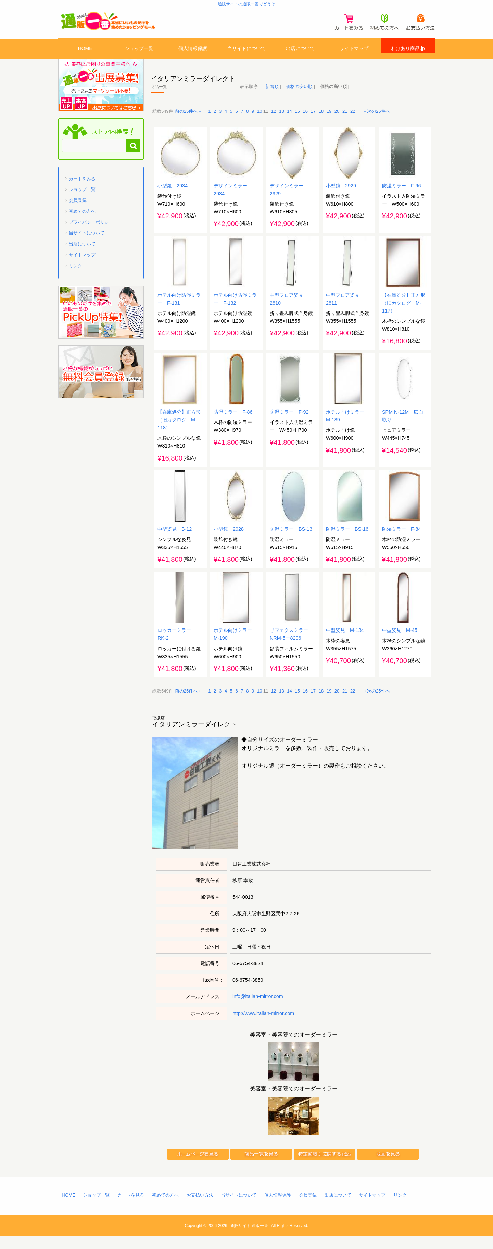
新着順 (272, 92)
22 (352, 117)
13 (281, 117)
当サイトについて (246, 49)
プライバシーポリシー (91, 228)
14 (289, 117)
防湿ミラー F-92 (289, 422)
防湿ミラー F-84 (401, 540)
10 (259, 117)
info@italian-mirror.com (257, 1009)
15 (297, 117)
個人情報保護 (192, 49)
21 (344, 117)
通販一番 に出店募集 (101, 90)
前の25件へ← (188, 117)
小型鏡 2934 (172, 193)
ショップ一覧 (139, 49)
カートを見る (130, 1208)
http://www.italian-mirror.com (263, 1026)
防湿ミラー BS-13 (291, 540)
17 (313, 117)
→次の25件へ (376, 117)
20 (336, 117)
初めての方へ (82, 217)
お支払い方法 (200, 1208)
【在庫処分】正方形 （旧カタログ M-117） (406, 311)
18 (321, 117)
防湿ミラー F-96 (401, 193)
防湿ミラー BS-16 (347, 540)
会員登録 (78, 206)
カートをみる (82, 184)
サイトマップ (354, 49)
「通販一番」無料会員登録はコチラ (101, 377)
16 (305, 117)
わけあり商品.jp (408, 49)
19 (329, 117)
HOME (85, 49)
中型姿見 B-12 (174, 540)
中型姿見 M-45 (399, 643)
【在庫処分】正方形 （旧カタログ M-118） (181, 430)
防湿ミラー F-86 (233, 422)
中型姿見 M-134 (345, 643)
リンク (75, 271)
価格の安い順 (299, 92)
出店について (300, 49)
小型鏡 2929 (341, 193)
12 (273, 117)
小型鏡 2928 (229, 540)
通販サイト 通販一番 (249, 1238)
